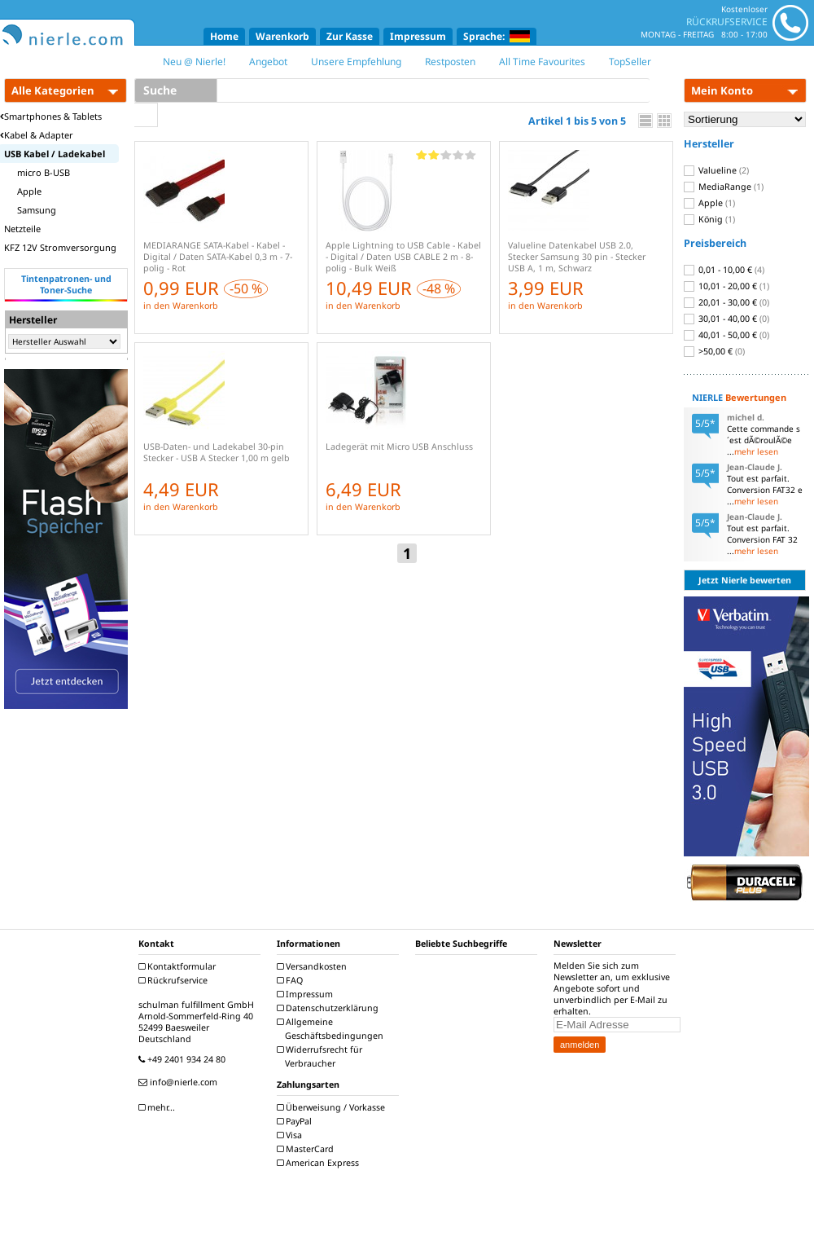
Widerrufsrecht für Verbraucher (321, 1056)
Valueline (716, 170)
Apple (709, 203)
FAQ (292, 980)
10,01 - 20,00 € (726, 286)
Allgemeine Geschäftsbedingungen (332, 1028)
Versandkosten (314, 966)
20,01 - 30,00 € (726, 302)
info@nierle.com (179, 1082)
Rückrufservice (175, 980)
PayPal (296, 1121)
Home (224, 36)
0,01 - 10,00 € (724, 269)
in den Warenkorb (180, 305)
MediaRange (724, 186)
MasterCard (307, 1149)
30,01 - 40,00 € (726, 318)
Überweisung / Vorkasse (333, 1107)
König (709, 219)
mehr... (158, 1107)
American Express (320, 1162)
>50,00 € (714, 351)
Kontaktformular (179, 966)
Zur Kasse (349, 36)
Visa (291, 1135)
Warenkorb (282, 36)
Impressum (418, 36)
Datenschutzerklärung (330, 1008)
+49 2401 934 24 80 (183, 1059)
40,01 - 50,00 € (726, 335)
